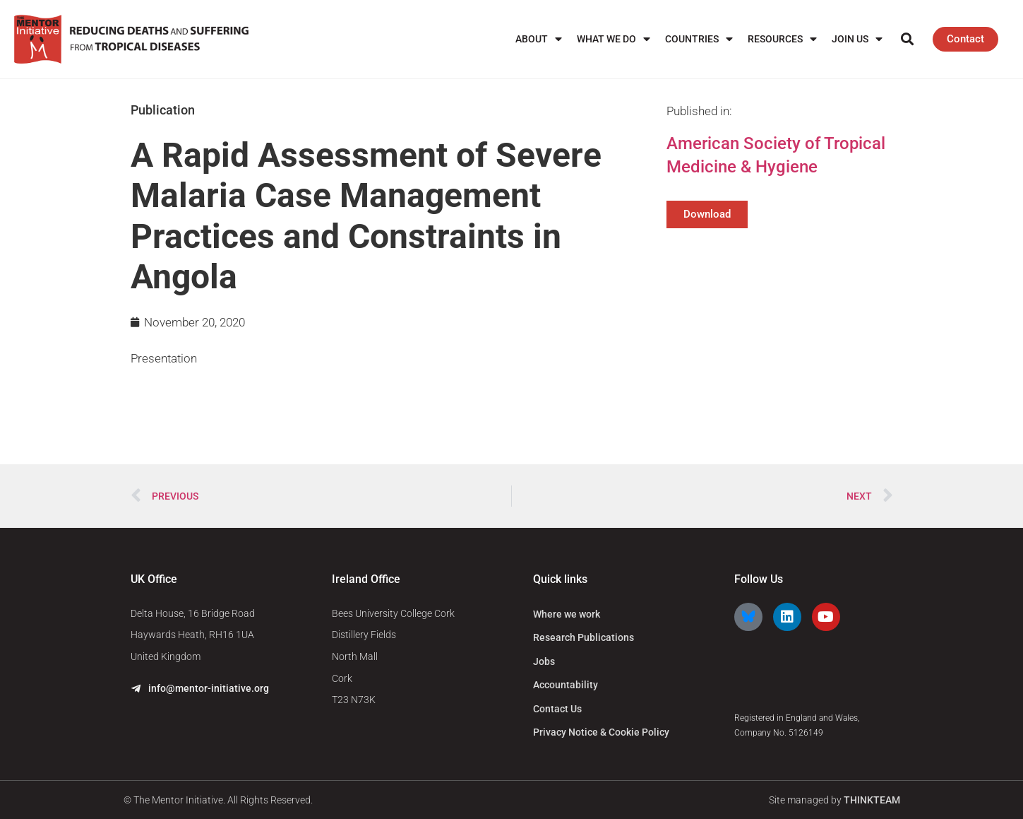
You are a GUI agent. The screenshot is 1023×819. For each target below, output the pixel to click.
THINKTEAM (872, 800)
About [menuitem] (538, 39)
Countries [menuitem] (699, 39)
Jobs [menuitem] (544, 661)
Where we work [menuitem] (566, 614)
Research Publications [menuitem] (583, 637)
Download (707, 214)
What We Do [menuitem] (613, 39)
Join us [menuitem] (857, 39)
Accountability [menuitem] (565, 684)
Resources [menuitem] (782, 39)
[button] (907, 39)
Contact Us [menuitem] (557, 708)
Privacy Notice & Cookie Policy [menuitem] (601, 732)
